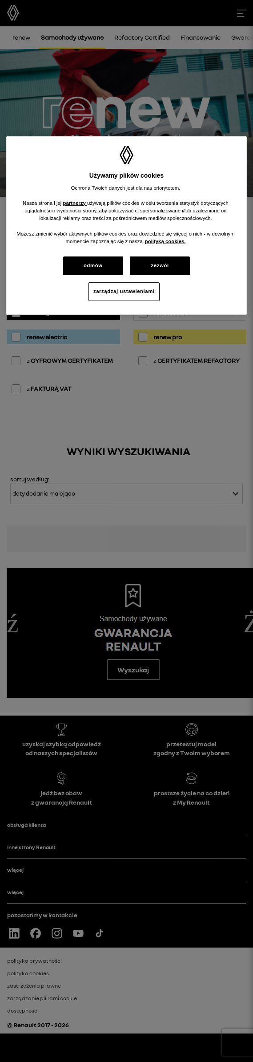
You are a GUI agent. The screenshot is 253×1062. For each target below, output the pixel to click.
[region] (126, 225)
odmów (93, 265)
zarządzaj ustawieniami (124, 291)
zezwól (160, 265)
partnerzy (75, 203)
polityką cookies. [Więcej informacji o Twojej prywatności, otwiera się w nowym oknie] (165, 241)
